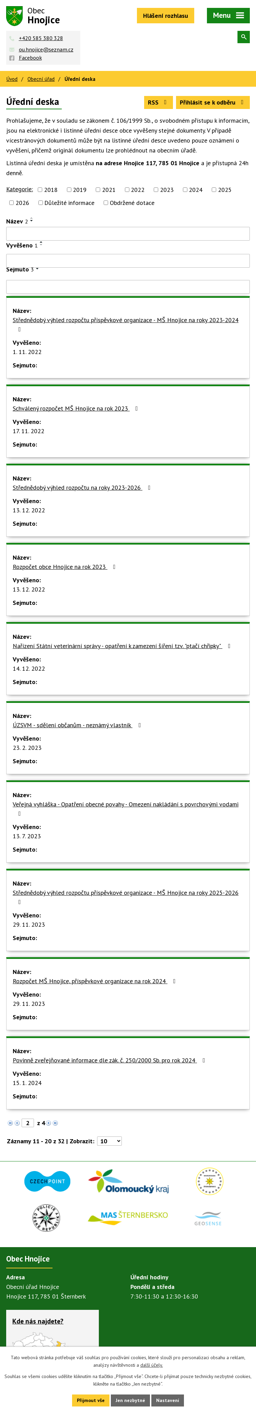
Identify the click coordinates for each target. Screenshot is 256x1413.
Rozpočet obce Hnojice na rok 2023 (65, 567)
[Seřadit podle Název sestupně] (32, 220)
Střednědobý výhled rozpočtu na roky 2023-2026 (83, 487)
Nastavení (167, 1400)
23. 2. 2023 (27, 748)
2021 (109, 190)
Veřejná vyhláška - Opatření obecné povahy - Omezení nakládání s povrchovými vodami (125, 808)
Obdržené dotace (132, 203)
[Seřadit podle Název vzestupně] (32, 218)
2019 (79, 190)
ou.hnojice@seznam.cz (46, 49)
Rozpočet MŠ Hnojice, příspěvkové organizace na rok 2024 (95, 981)
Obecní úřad (41, 78)
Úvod (12, 78)
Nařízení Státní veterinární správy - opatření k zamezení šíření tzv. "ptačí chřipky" (123, 646)
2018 (51, 190)
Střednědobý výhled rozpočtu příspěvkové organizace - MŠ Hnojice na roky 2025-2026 (125, 897)
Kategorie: (19, 189)
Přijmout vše (91, 1400)
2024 (195, 190)
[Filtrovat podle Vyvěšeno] (128, 261)
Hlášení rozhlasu (165, 16)
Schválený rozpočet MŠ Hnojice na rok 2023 (77, 408)
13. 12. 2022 (29, 510)
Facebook (30, 57)
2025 (225, 190)
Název (17, 221)
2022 (137, 190)
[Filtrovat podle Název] (128, 234)
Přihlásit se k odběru (213, 102)
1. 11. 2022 (27, 352)
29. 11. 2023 (29, 924)
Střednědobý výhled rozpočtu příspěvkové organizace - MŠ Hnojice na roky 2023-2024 (125, 324)
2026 (22, 203)
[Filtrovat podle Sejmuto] (128, 287)
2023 (167, 190)
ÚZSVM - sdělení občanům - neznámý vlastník (78, 725)
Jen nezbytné (130, 1400)
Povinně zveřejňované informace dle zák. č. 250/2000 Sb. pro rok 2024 (110, 1060)
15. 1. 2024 (27, 1083)
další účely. (151, 1365)
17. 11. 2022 (28, 431)
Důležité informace (69, 203)
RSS (159, 102)
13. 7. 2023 (27, 836)
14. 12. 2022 (29, 668)
